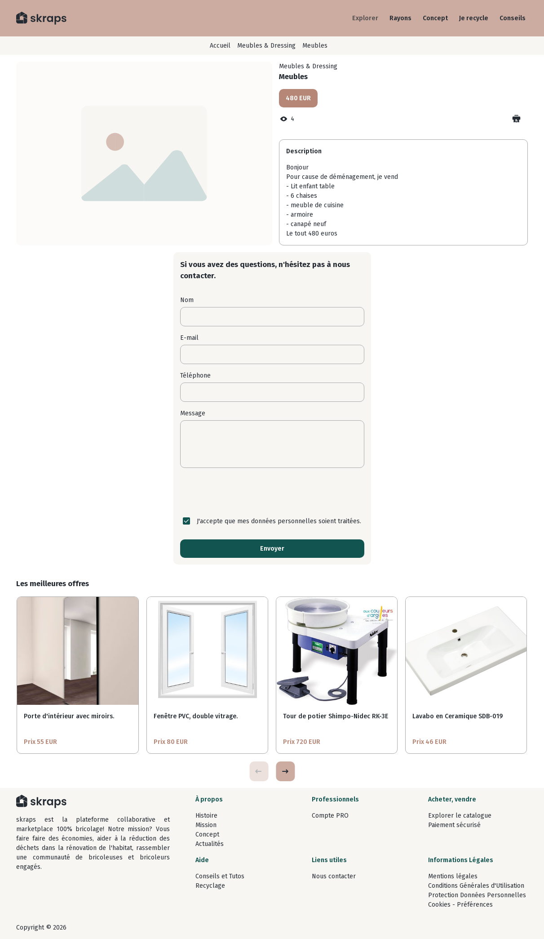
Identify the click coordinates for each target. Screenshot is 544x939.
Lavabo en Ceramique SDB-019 (457, 716)
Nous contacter (334, 876)
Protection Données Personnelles (477, 895)
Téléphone (195, 375)
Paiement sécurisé (454, 825)
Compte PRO (330, 815)
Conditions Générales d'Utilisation (476, 886)
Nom (187, 300)
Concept (435, 18)
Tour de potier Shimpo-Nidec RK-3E (335, 716)
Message (192, 413)
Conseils (513, 18)
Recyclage (210, 886)
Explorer (365, 18)
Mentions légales (453, 876)
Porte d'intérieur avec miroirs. (69, 716)
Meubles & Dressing (266, 45)
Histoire (206, 815)
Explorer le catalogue (459, 815)
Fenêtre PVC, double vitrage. (196, 716)
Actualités (209, 844)
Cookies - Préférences (460, 904)
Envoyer (272, 548)
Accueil (220, 45)
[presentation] (272, 492)
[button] (285, 771)
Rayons (400, 18)
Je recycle (473, 18)
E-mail (189, 338)
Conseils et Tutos (219, 876)
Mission (206, 825)
